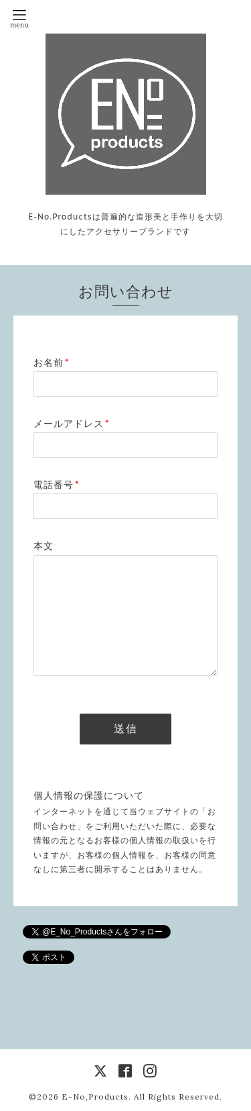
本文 (43, 546)
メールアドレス (71, 424)
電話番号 (56, 485)
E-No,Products (95, 1097)
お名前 (51, 362)
